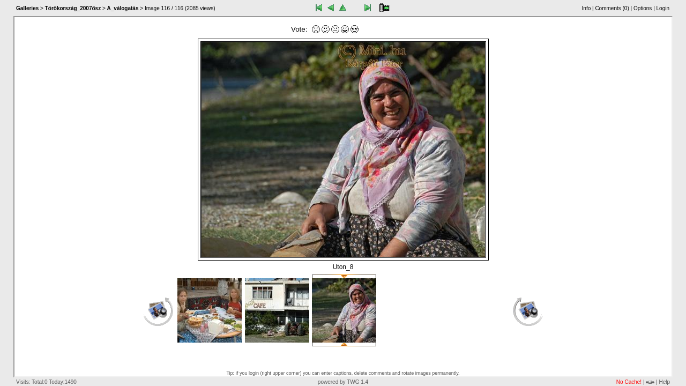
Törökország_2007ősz (73, 8)
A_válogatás (123, 8)
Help (664, 382)
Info (586, 8)
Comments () (612, 8)
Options (642, 8)
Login (663, 8)
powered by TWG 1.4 (343, 382)
